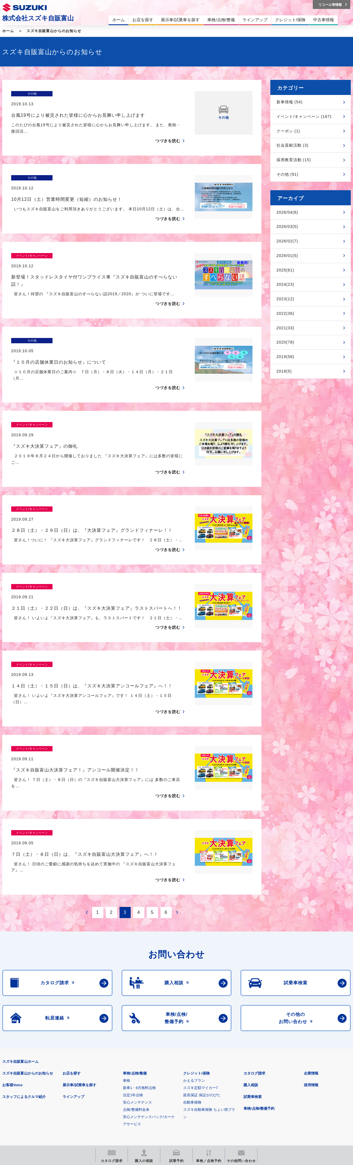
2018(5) (284, 371)
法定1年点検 (133, 1016)
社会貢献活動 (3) (292, 145)
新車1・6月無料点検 (139, 1009)
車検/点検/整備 (135, 994)
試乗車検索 (253, 1018)
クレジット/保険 (196, 994)
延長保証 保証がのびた (202, 1016)
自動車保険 (192, 1023)
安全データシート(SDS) (21, 1077)
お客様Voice (12, 1006)
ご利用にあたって (67, 1077)
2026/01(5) (287, 255)
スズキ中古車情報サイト (310, 1105)
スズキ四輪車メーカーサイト (31, 1105)
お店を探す (72, 994)
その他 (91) (287, 174)
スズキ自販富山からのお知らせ (54, 31)
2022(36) (285, 313)
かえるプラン (194, 1002)
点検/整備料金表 (136, 1031)
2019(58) (285, 356)
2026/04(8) (287, 212)
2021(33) (285, 328)
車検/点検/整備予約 (259, 1030)
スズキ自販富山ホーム (20, 983)
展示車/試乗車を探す (79, 1006)
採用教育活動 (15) (293, 160)
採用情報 (311, 1006)
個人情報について (108, 1077)
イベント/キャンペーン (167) (303, 116)
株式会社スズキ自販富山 (38, 18)
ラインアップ (73, 1018)
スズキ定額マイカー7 (200, 1009)
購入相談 (251, 1006)
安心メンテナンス (137, 1023)
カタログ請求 (254, 994)
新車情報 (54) (289, 102)
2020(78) (285, 342)
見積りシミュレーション (101, 1105)
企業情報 (311, 994)
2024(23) (285, 284)
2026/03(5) (287, 226)
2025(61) (285, 270)
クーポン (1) (288, 131)
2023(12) (285, 299)
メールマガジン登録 (170, 1105)
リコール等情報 (240, 1105)
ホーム (8, 31)
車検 (126, 1002)
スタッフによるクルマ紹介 (24, 1018)
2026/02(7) (287, 241)
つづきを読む (167, 131)
